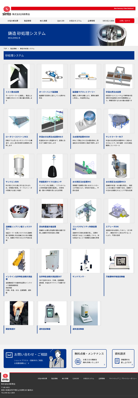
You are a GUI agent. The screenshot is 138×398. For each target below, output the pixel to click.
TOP (5, 48)
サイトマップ (114, 378)
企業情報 (102, 378)
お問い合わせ (125, 20)
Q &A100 (76, 378)
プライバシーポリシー (129, 378)
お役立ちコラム (88, 378)
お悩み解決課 (42, 378)
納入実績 (65, 378)
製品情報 (27, 21)
